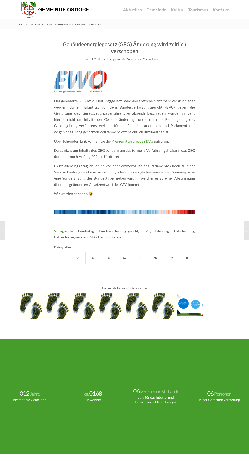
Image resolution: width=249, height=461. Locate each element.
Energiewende (116, 59)
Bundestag (86, 231)
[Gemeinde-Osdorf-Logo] (55, 9)
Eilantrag (162, 231)
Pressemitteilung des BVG (132, 141)
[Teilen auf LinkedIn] (124, 258)
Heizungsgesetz (109, 237)
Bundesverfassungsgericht (118, 231)
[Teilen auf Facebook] (62, 258)
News (130, 59)
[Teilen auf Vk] (156, 258)
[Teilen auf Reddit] (171, 258)
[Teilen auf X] (78, 258)
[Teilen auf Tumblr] (140, 258)
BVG (146, 231)
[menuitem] (132, 9)
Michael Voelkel (153, 59)
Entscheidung (184, 231)
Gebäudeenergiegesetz (71, 237)
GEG (93, 237)
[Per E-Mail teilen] (187, 258)
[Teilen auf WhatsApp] (93, 258)
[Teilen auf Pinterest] (109, 258)
